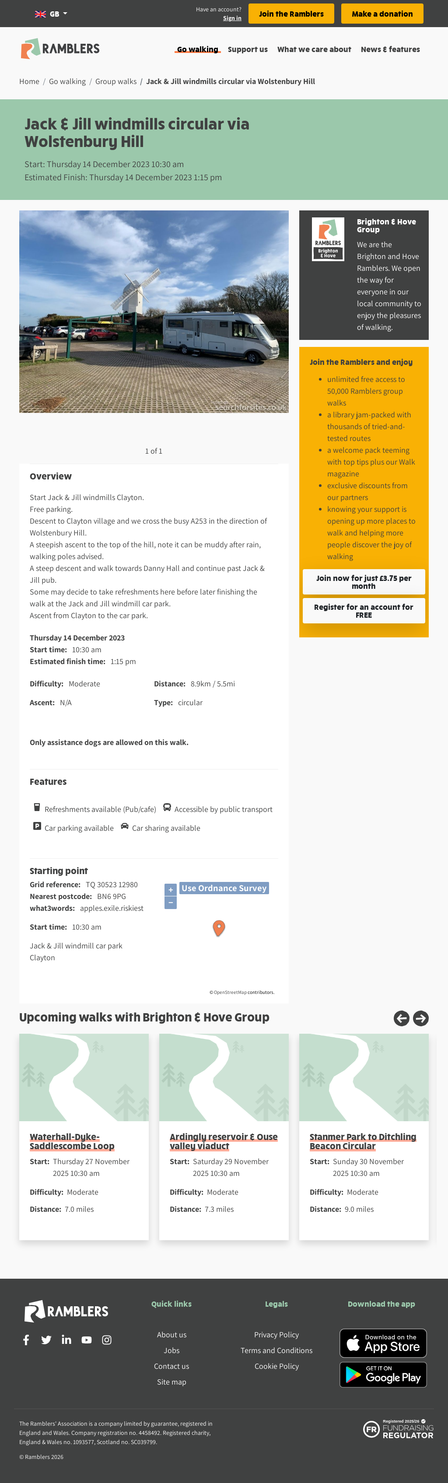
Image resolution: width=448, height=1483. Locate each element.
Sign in (232, 18)
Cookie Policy (277, 1366)
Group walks (115, 81)
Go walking (197, 49)
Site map (171, 1382)
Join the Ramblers (291, 13)
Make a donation (382, 13)
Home (29, 81)
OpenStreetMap (230, 992)
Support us (248, 49)
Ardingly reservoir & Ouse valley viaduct (224, 1140)
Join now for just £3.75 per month (364, 582)
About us (171, 1334)
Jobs (171, 1350)
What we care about (314, 49)
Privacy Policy (276, 1334)
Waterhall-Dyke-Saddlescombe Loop (72, 1140)
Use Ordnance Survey (224, 888)
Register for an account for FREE (363, 610)
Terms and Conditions (276, 1350)
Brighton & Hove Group (386, 225)
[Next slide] (421, 1018)
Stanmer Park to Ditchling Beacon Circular (363, 1140)
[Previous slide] (402, 1018)
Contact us (171, 1366)
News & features (390, 49)
